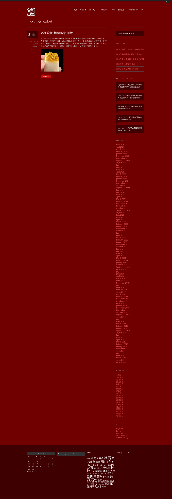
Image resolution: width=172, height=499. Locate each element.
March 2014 (121, 357)
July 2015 (120, 335)
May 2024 (120, 194)
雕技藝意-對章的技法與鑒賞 (127, 69)
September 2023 (123, 210)
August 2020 (121, 269)
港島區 (119, 391)
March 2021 (121, 258)
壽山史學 (119, 379)
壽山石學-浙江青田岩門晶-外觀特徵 (130, 49)
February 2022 (122, 240)
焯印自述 (83, 10)
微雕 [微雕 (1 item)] (94, 468)
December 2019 (122, 283)
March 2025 (121, 174)
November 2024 (122, 183)
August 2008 (121, 362)
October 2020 (121, 265)
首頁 (75, 10)
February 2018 (122, 296)
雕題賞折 (35, 46)
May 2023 (120, 217)
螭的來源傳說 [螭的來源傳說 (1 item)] (96, 482)
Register (119, 428)
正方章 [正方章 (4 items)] (94, 470)
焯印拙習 (119, 395)
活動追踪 (104, 10)
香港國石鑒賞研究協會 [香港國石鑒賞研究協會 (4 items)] (100, 485)
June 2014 (120, 355)
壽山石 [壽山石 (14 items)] (106, 461)
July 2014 (120, 353)
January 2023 (121, 226)
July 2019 (120, 285)
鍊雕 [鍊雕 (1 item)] (109, 482)
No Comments (33, 41)
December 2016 (122, 308)
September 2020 (123, 267)
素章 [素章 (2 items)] (104, 476)
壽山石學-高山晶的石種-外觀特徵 (129, 54)
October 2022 (121, 231)
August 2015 (121, 333)
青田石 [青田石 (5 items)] (94, 484)
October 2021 (121, 246)
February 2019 (122, 289)
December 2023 (122, 203)
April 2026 (120, 147)
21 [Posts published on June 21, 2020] (52, 464)
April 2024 (120, 197)
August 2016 (121, 317)
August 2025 (121, 163)
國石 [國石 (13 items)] (107, 457)
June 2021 (120, 251)
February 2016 (122, 326)
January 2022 (121, 242)
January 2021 (121, 262)
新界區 (119, 386)
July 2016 (120, 319)
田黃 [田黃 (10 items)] (93, 476)
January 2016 (121, 328)
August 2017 (121, 303)
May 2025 (120, 169)
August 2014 (121, 351)
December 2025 (122, 156)
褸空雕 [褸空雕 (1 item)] (102, 482)
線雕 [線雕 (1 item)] (108, 477)
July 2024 (120, 190)
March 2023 (121, 221)
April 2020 (120, 276)
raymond (35, 49)
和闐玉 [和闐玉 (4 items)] (94, 458)
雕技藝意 (119, 411)
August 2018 (121, 292)
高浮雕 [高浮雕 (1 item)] (104, 487)
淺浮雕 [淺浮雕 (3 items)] (111, 470)
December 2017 (122, 299)
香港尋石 (133, 10)
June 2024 (120, 192)
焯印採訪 (119, 398)
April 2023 (120, 219)
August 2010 (121, 360)
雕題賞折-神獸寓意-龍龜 (125, 64)
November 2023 (122, 206)
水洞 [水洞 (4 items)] (105, 470)
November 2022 (122, 228)
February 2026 (122, 151)
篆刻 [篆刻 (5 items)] (99, 476)
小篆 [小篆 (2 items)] (100, 465)
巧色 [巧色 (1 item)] (104, 465)
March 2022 (121, 237)
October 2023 (121, 208)
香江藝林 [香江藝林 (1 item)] (101, 484)
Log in (118, 431)
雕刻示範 (119, 409)
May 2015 (120, 337)
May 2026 (120, 144)
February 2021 (122, 260)
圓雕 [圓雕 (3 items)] (98, 461)
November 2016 (122, 310)
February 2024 (122, 201)
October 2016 (121, 312)
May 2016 (120, 321)
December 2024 (122, 181)
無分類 (119, 393)
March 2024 (121, 199)
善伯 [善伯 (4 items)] (101, 458)
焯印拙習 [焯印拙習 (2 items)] (90, 473)
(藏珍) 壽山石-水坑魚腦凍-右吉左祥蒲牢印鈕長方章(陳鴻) (130, 86)
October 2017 (121, 301)
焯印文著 (119, 400)
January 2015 (121, 346)
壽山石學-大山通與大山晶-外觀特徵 (130, 59)
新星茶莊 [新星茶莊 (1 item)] (99, 468)
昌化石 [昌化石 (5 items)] (106, 467)
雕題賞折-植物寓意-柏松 (57, 33)
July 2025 (120, 165)
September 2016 (123, 314)
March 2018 (121, 294)
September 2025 (123, 160)
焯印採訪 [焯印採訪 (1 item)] (97, 473)
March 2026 (121, 149)
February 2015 (122, 344)
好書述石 (119, 384)
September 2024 (123, 187)
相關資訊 (121, 10)
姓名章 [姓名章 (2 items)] (95, 465)
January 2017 (121, 305)
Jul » (33, 472)
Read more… (45, 76)
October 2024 (121, 185)
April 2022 (120, 235)
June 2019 (120, 287)
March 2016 (121, 323)
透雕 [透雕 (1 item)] (106, 482)
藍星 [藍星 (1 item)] (111, 480)
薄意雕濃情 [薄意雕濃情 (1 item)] (105, 480)
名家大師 (119, 377)
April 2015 (120, 339)
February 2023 (122, 224)
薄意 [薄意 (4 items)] (99, 479)
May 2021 (120, 253)
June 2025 (120, 167)
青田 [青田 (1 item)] (88, 484)
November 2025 (122, 158)
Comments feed (122, 435)
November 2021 (122, 244)
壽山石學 (119, 382)
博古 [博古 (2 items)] (89, 458)
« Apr (29, 472)
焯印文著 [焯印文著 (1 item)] (103, 473)
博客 (113, 10)
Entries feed (121, 433)
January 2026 (121, 153)
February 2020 (122, 280)
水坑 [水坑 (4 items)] (100, 470)
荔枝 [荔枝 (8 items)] (94, 479)
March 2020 (121, 278)
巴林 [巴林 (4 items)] (108, 465)
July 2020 (120, 271)
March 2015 (121, 342)
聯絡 (142, 10)
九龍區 (119, 375)
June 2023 (120, 215)
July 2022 (120, 233)
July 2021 (120, 249)
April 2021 (120, 255)
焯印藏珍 (93, 10)
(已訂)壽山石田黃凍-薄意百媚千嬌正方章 (130, 118)
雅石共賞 (119, 407)
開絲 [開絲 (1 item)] (112, 482)
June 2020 (120, 274)
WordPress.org (122, 438)
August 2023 (121, 212)
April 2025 (120, 172)
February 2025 (122, 176)
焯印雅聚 (119, 402)
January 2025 (121, 178)
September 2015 (123, 330)
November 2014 (122, 348)
